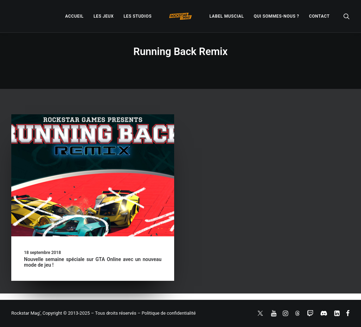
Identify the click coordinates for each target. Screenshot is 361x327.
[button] (346, 16)
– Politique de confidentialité (166, 313)
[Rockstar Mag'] (180, 16)
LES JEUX (103, 16)
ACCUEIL (74, 16)
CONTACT (319, 16)
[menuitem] (74, 16)
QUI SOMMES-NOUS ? (276, 16)
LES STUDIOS (137, 16)
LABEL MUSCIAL (226, 16)
